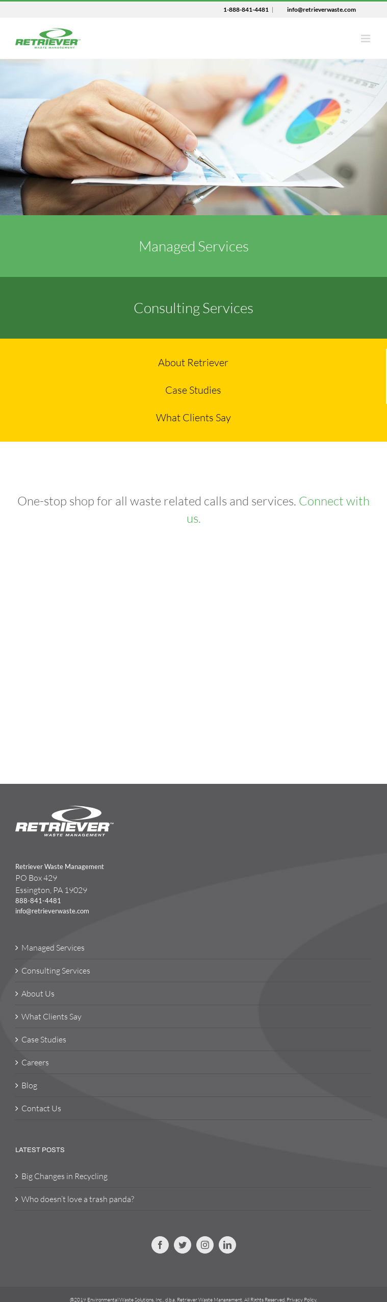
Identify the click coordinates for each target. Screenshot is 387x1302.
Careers (35, 1062)
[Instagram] (205, 1245)
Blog (29, 1085)
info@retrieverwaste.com (321, 9)
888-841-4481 (38, 901)
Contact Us (41, 1108)
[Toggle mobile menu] (366, 38)
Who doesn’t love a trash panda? (77, 1199)
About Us (38, 993)
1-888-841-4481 (246, 9)
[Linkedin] (227, 1245)
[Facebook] (160, 1245)
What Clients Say (51, 1016)
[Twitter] (182, 1245)
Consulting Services (55, 970)
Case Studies (43, 1039)
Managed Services (53, 947)
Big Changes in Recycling (64, 1176)
